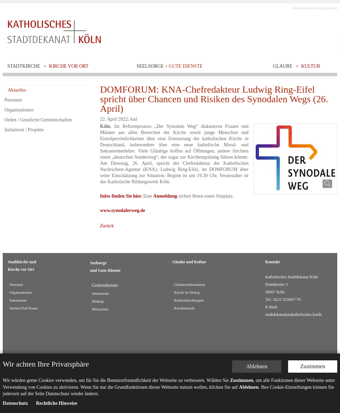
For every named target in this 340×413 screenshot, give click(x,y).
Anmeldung (165, 196)
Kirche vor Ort (69, 66)
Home (296, 8)
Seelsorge (169, 66)
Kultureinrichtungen (188, 300)
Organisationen (18, 109)
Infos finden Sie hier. (121, 196)
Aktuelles (17, 90)
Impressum (329, 8)
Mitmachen (100, 309)
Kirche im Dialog (187, 292)
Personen (13, 100)
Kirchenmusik (184, 308)
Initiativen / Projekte (24, 129)
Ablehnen (256, 366)
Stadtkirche (24, 66)
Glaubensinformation (189, 285)
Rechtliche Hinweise (56, 403)
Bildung (97, 301)
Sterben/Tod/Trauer (24, 308)
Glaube (282, 66)
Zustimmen (312, 366)
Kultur (310, 66)
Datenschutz (311, 8)
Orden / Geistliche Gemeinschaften (38, 119)
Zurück (107, 225)
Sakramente (18, 300)
